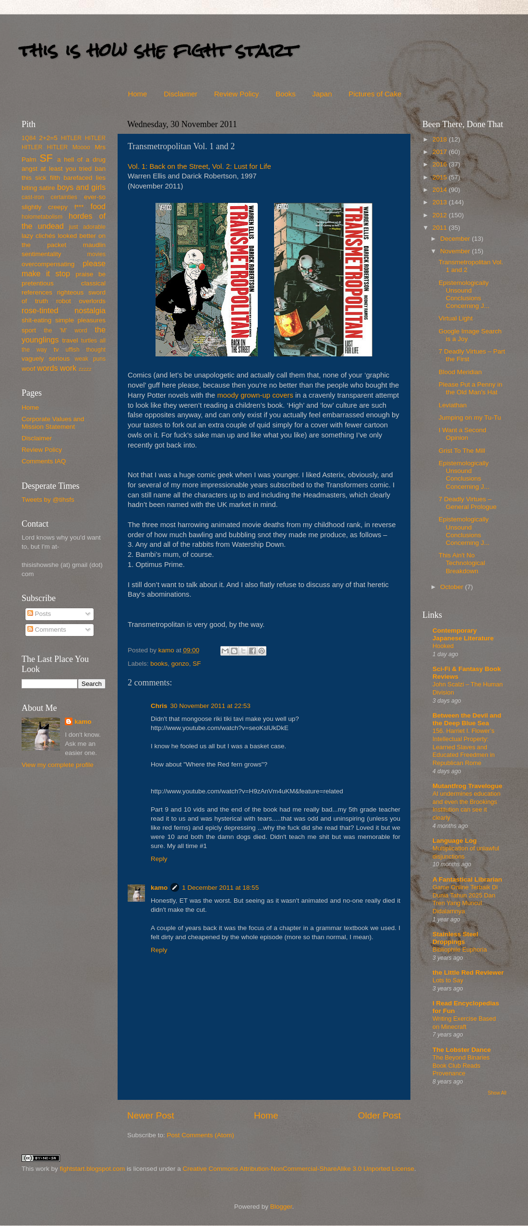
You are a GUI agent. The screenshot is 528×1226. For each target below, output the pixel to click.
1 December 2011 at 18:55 (220, 887)
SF (196, 663)
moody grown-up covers (255, 395)
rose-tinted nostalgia (64, 310)
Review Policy (236, 94)
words (47, 368)
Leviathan (453, 405)
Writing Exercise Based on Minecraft (464, 1022)
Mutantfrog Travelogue (467, 786)
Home (137, 94)
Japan (322, 94)
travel (70, 340)
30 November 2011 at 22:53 (210, 705)
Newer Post (150, 1115)
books (159, 663)
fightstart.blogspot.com (92, 1168)
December (456, 238)
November (456, 251)
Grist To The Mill (462, 450)
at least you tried (66, 168)
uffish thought (86, 349)
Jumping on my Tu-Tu (470, 417)
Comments (46, 629)
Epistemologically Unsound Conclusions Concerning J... (464, 294)
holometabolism (42, 216)
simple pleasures (80, 320)
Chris (159, 705)
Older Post (379, 1115)
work (68, 368)
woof (29, 368)
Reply (159, 858)
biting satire (38, 187)
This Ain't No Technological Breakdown (462, 563)
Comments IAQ (44, 461)
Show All (497, 1093)
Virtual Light (456, 318)
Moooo (81, 147)
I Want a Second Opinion (462, 433)
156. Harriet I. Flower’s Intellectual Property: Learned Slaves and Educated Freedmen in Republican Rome (463, 746)
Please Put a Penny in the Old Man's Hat (471, 388)
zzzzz (85, 369)
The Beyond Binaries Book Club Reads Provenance (461, 1065)
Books (286, 94)
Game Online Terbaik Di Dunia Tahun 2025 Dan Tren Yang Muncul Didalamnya (465, 899)
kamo (167, 650)
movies (96, 254)
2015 (440, 177)
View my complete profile (58, 764)
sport (29, 330)
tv (56, 349)
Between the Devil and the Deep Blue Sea (466, 719)
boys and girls (81, 187)
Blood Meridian (460, 372)
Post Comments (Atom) (200, 1135)
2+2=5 (48, 137)
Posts (39, 613)
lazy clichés (38, 235)
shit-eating (36, 320)
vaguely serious (46, 358)
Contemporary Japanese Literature (463, 634)
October (452, 586)
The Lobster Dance (461, 1049)
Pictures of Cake (374, 94)
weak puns (90, 358)
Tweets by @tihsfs (48, 499)
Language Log (454, 840)
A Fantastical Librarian (467, 879)
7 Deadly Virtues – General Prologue (468, 502)
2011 (440, 227)
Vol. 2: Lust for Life (241, 166)
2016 (440, 164)
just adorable (87, 227)
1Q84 (29, 138)
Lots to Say (447, 980)
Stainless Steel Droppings (455, 938)
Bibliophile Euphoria (459, 949)
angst (29, 168)
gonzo (180, 663)
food (98, 206)
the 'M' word (65, 330)
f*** (79, 207)
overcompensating (48, 264)
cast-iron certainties (49, 197)
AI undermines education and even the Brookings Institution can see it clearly (466, 805)
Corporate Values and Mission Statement (53, 422)
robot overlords (81, 301)
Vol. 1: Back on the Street (168, 166)
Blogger (281, 1206)
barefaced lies (84, 177)
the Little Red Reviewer (468, 972)
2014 (440, 189)
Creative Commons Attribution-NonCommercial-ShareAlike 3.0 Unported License (298, 1168)
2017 (440, 151)
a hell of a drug (81, 159)
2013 (440, 202)
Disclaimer (180, 94)
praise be (91, 274)
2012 (440, 215)
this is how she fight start (158, 50)
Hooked (443, 645)
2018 (440, 139)
